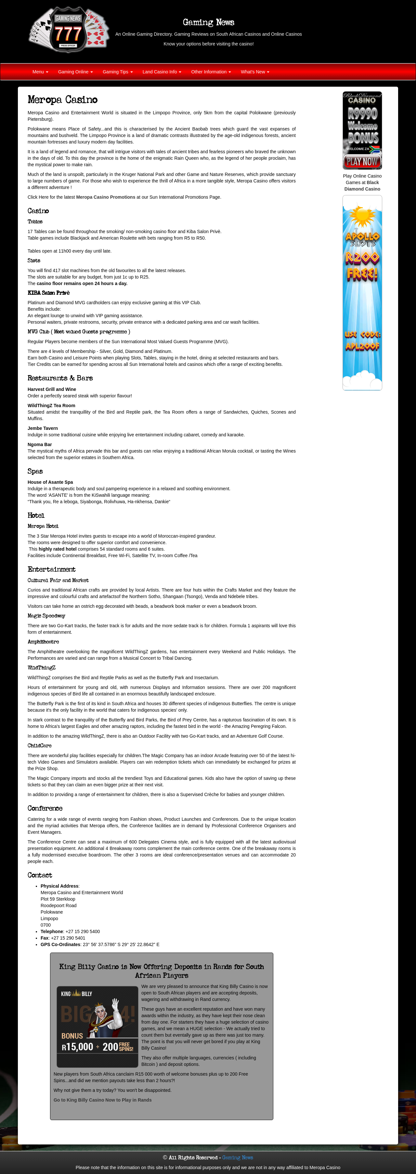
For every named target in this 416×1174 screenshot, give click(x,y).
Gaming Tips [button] (118, 71)
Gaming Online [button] (75, 71)
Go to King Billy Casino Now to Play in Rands (103, 1100)
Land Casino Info (162, 71)
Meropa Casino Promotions (105, 197)
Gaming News (237, 1158)
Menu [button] (40, 71)
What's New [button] (255, 71)
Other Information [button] (211, 71)
